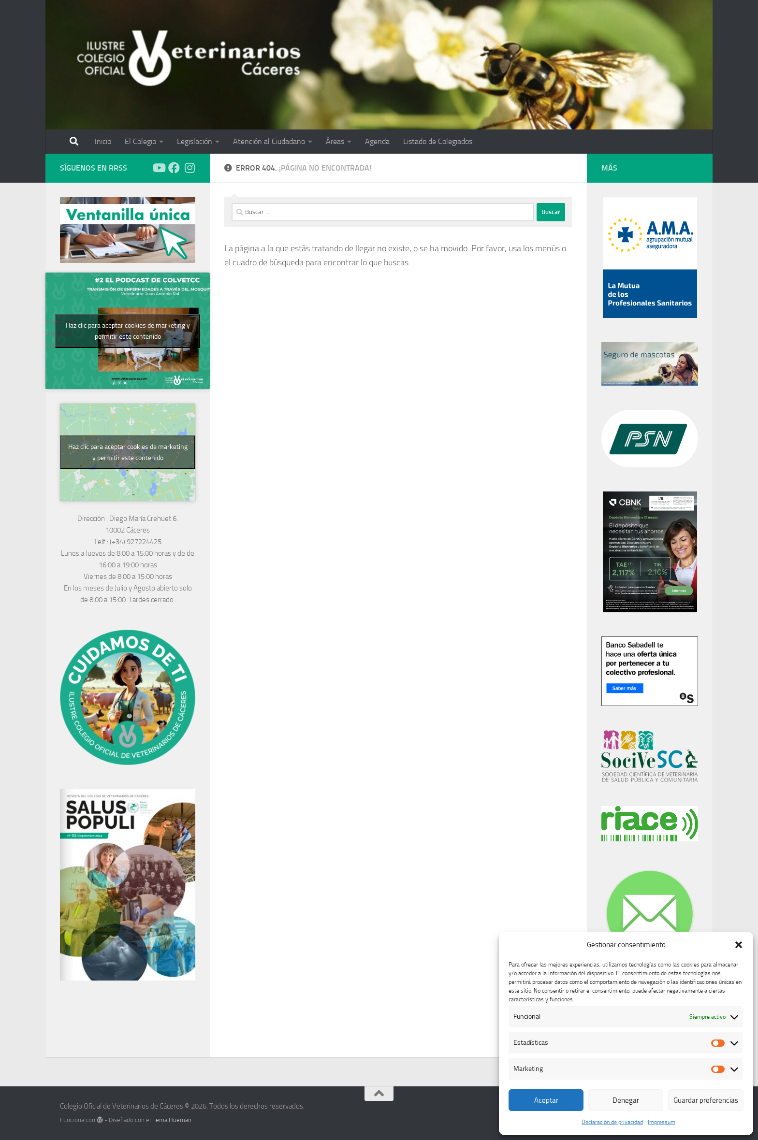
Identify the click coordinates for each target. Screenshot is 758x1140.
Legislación (194, 141)
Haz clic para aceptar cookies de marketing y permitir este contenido (128, 331)
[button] (738, 945)
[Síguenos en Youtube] (158, 167)
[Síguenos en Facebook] (174, 167)
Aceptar (546, 1100)
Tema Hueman (171, 1120)
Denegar (625, 1100)
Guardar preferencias (705, 1100)
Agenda (377, 141)
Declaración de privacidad (612, 1122)
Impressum (661, 1122)
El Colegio (140, 141)
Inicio (103, 141)
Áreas (335, 141)
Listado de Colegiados (437, 141)
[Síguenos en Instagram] (189, 167)
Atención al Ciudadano (269, 141)
